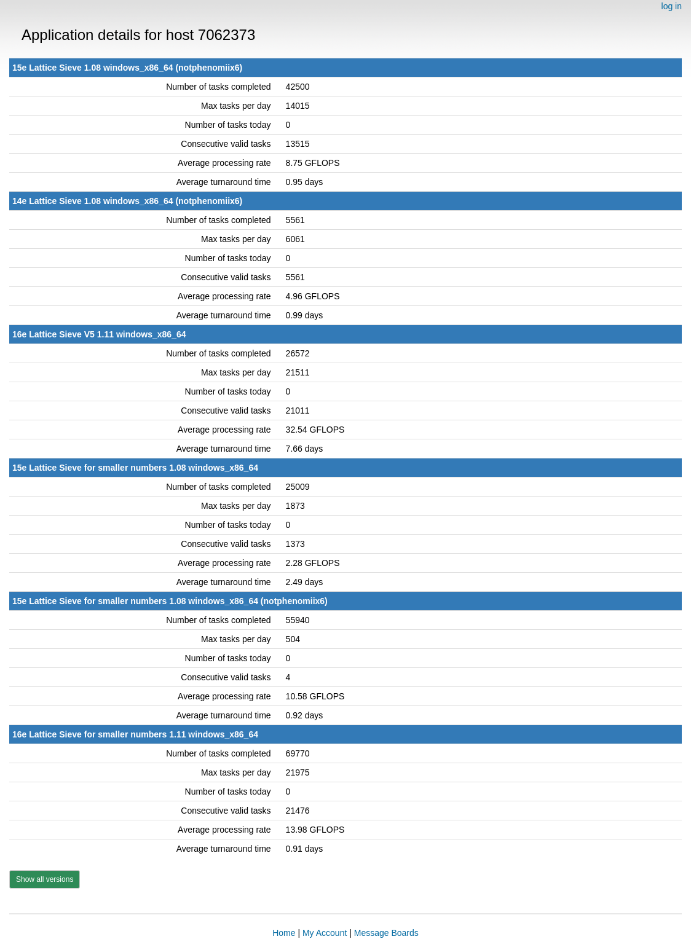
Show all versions (44, 879)
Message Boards (386, 933)
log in (671, 6)
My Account (324, 933)
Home (283, 933)
